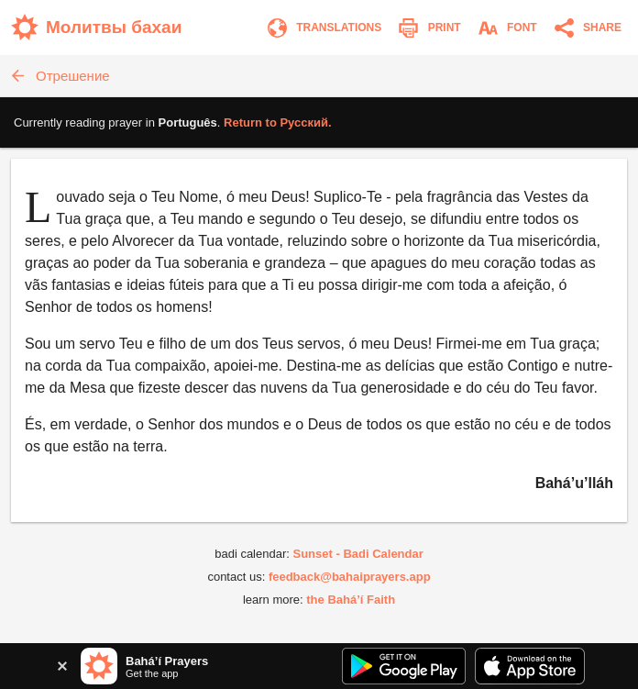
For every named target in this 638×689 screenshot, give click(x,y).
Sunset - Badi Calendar (357, 554)
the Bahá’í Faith (350, 599)
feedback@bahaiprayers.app (350, 576)
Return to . (278, 122)
